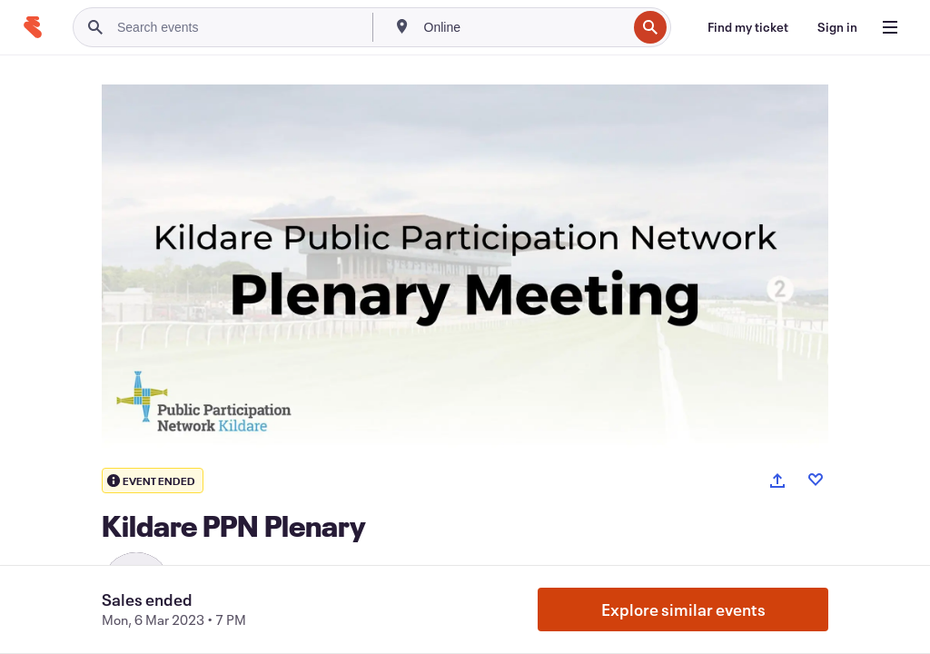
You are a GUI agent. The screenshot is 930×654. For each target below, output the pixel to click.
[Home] (33, 27)
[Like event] (815, 479)
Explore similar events (683, 609)
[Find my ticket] (748, 27)
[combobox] (524, 27)
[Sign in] (837, 27)
